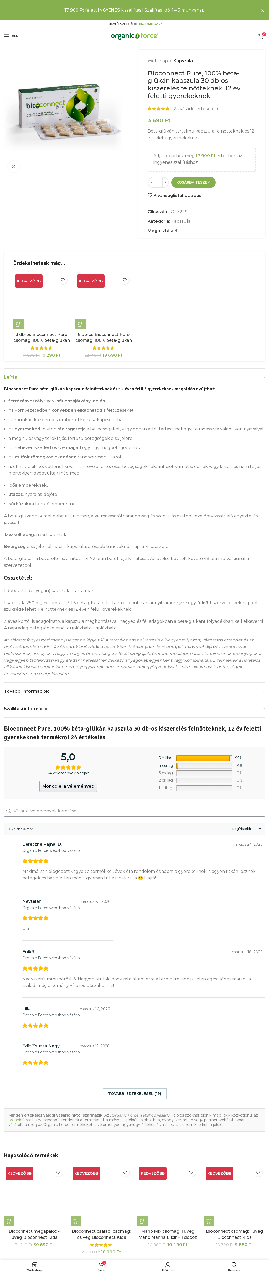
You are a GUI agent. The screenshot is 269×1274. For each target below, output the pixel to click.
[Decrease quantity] (151, 182)
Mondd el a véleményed (68, 786)
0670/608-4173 (150, 24)
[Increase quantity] (165, 182)
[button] (18, 324)
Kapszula (183, 60)
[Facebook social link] (176, 230)
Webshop (158, 60)
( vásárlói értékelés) (195, 108)
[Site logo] (134, 35)
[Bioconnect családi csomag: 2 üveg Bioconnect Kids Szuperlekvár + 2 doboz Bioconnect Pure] (101, 1195)
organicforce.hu (22, 1120)
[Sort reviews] (246, 828)
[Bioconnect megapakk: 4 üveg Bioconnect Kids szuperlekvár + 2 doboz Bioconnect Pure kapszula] (34, 1195)
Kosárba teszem (193, 182)
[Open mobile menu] (12, 36)
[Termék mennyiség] (158, 182)
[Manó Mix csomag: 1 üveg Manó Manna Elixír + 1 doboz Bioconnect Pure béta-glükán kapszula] (168, 1195)
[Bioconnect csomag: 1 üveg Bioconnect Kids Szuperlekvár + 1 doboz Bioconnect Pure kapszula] (234, 1195)
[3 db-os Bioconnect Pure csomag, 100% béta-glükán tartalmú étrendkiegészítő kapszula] (41, 301)
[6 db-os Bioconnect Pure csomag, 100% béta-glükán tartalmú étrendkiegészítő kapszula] (103, 301)
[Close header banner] (262, 10)
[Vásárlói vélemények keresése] (134, 811)
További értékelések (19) (134, 1093)
